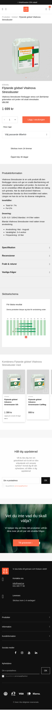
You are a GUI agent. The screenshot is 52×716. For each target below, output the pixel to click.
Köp (21, 390)
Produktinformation (12, 173)
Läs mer (5, 102)
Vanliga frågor (26, 272)
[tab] (26, 247)
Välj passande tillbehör (15, 134)
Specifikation (26, 247)
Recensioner (26, 255)
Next (50, 396)
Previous (1, 396)
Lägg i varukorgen (36, 119)
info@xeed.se (18, 583)
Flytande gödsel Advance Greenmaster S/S (11, 402)
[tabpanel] (26, 52)
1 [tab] (26, 77)
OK (45, 480)
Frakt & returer (26, 264)
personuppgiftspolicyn (21, 486)
